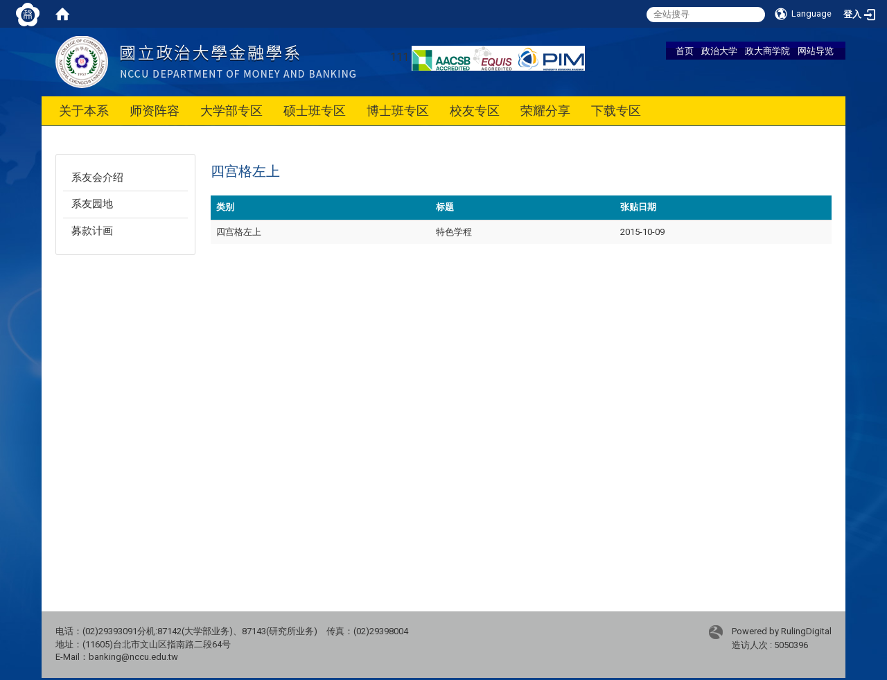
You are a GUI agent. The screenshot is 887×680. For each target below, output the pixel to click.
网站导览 (816, 50)
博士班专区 (398, 110)
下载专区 (616, 110)
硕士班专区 (314, 110)
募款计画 (92, 231)
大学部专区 (231, 110)
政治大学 (719, 50)
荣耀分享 (545, 110)
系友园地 (92, 204)
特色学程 (454, 232)
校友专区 (475, 110)
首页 (685, 50)
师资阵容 (154, 110)
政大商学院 (767, 50)
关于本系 (84, 110)
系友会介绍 (97, 177)
